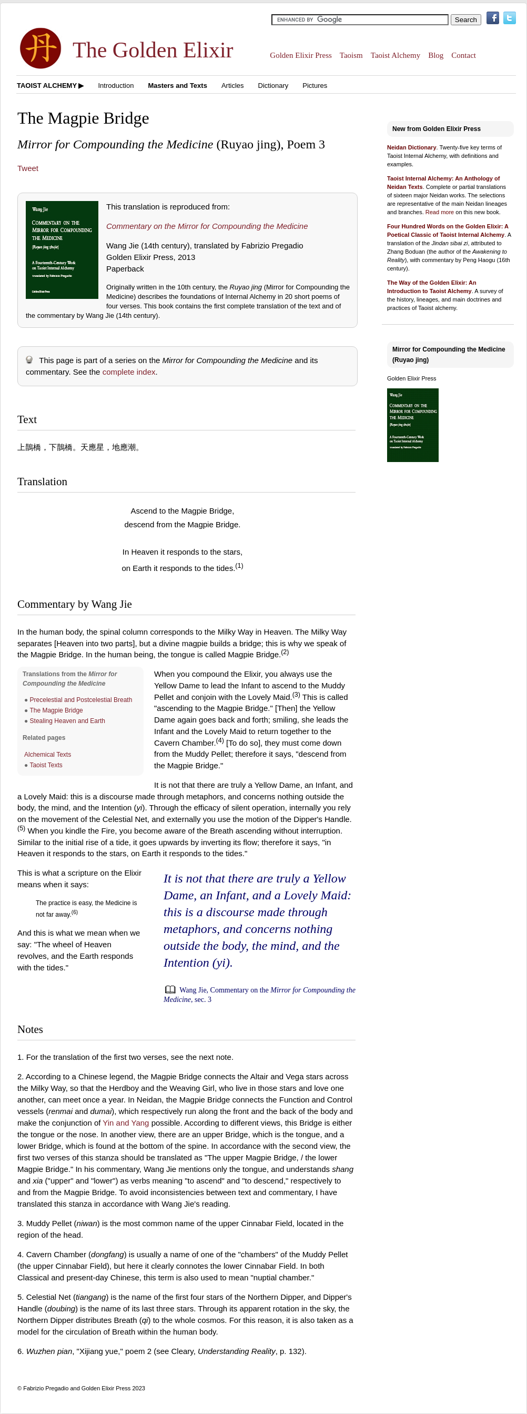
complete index (129, 371)
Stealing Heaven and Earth (67, 721)
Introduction (116, 85)
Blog (435, 55)
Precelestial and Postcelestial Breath (81, 700)
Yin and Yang (126, 1122)
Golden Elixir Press (301, 55)
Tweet (27, 168)
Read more (439, 212)
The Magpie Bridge (56, 710)
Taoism (351, 55)
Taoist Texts (45, 765)
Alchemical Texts (47, 754)
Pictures (314, 85)
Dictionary (273, 85)
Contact (463, 55)
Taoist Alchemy (395, 55)
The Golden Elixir (153, 50)
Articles (232, 85)
